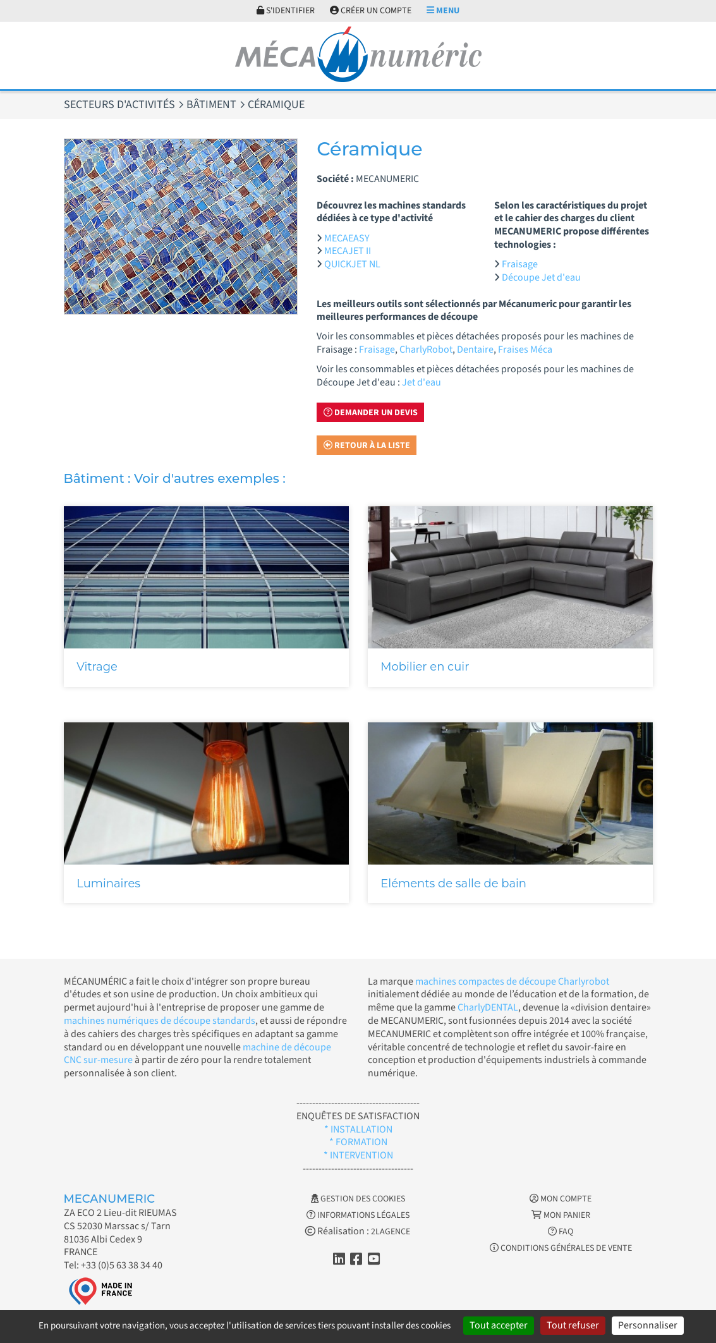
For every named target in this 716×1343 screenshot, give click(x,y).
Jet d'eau (421, 382)
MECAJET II (347, 251)
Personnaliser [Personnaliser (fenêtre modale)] (647, 1325)
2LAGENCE (390, 1231)
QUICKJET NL (352, 264)
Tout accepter (499, 1325)
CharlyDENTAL (488, 1007)
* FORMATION (358, 1142)
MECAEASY (347, 238)
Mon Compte (561, 1199)
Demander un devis (371, 412)
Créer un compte (370, 10)
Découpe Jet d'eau (541, 277)
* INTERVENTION (358, 1155)
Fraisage (520, 264)
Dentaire (475, 349)
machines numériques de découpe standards (159, 1021)
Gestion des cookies (358, 1199)
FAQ (560, 1231)
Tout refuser (573, 1325)
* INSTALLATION (358, 1129)
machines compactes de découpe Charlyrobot (512, 981)
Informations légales (358, 1215)
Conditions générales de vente (561, 1248)
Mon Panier (560, 1215)
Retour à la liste (367, 445)
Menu (443, 10)
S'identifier (286, 10)
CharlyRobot (425, 349)
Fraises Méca (525, 349)
